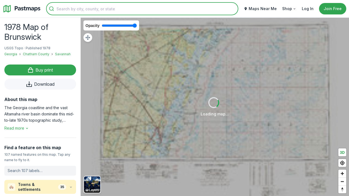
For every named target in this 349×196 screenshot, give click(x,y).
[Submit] (51, 9)
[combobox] (142, 8)
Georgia (10, 54)
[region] (215, 107)
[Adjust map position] (87, 37)
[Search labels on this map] (40, 171)
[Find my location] (342, 163)
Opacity (93, 25)
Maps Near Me (260, 8)
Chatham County (36, 54)
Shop (289, 8)
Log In (308, 8)
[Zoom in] (342, 173)
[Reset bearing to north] (342, 189)
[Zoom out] (342, 181)
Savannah (63, 54)
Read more (16, 128)
